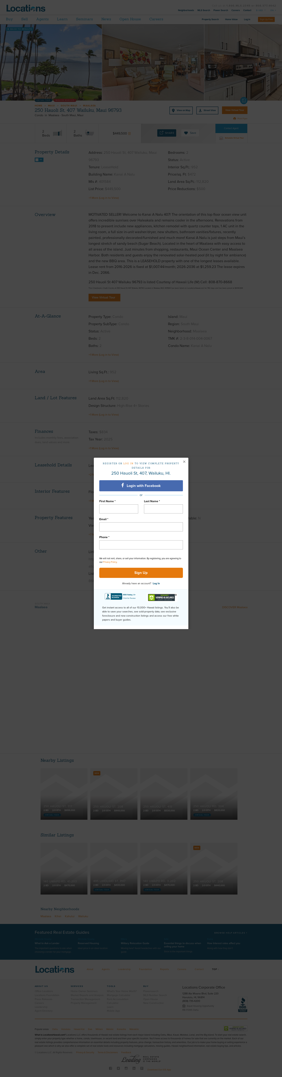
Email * (103, 519)
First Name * (107, 501)
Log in (128, 463)
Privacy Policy (110, 562)
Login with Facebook (141, 485)
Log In (156, 583)
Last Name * (152, 501)
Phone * (104, 537)
